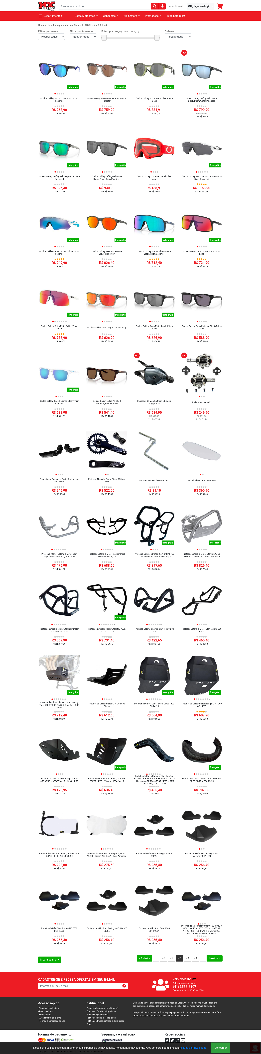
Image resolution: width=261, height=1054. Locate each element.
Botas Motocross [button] (85, 15)
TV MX (100, 1011)
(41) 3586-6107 (184, 987)
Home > (42, 25)
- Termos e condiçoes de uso (51, 1021)
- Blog (88, 1024)
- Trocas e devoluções (48, 1008)
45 (163, 958)
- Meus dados (44, 1014)
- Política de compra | (96, 1018)
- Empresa (90, 1011)
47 (179, 958)
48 (187, 958)
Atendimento (176, 6)
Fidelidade (111, 1018)
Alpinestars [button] (130, 15)
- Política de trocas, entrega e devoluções (105, 1021)
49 (195, 958)
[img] (162, 6)
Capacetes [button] (109, 15)
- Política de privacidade (97, 1014)
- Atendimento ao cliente (49, 1018)
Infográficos (110, 1011)
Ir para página (48, 959)
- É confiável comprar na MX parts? (102, 1008)
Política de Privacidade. (193, 1047)
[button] (200, 6)
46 (171, 958)
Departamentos (50, 16)
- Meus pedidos (45, 1011)
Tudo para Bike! (176, 15)
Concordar (221, 1047)
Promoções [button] (152, 15)
